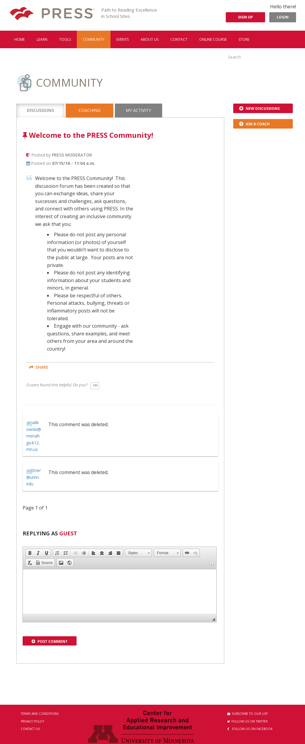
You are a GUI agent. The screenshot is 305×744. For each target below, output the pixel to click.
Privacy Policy (32, 721)
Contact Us (30, 729)
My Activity (138, 110)
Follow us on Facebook (250, 729)
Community (94, 39)
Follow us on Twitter (247, 721)
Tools (65, 39)
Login (283, 17)
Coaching (89, 110)
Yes (95, 385)
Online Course (213, 39)
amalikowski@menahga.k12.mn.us (33, 436)
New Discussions (259, 108)
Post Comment (50, 641)
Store (244, 39)
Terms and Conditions (40, 714)
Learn (42, 39)
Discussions (40, 110)
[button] (30, 553)
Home (19, 39)
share (39, 367)
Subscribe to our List (247, 714)
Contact (178, 39)
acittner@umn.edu (33, 477)
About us (149, 39)
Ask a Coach (254, 123)
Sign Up (245, 17)
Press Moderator (72, 155)
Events (122, 39)
